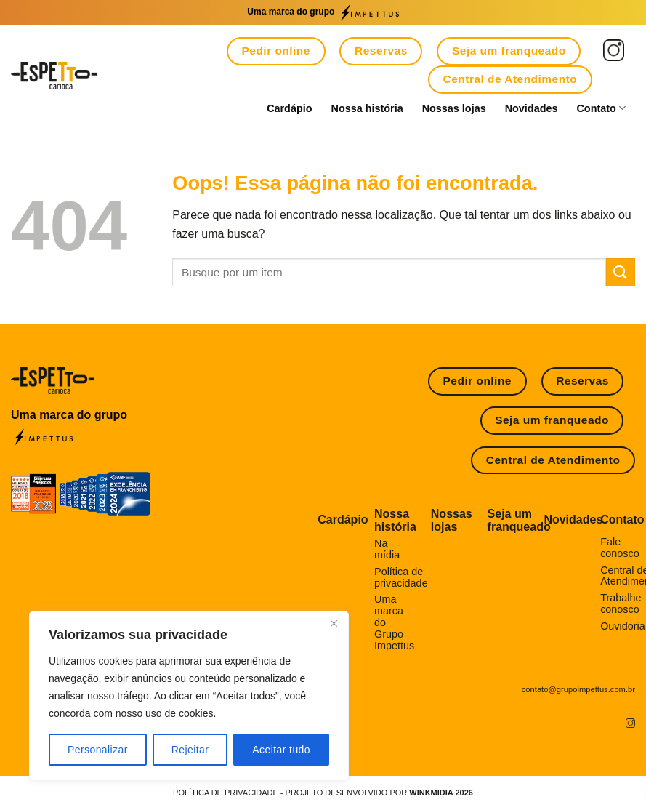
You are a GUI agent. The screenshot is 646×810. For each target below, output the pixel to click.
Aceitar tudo (281, 749)
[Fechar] (333, 623)
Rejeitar (190, 749)
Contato (601, 108)
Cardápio (289, 108)
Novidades (531, 108)
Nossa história (367, 108)
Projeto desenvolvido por (379, 792)
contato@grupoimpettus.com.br (578, 689)
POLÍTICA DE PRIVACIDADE (225, 792)
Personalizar (98, 749)
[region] (189, 696)
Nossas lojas (454, 108)
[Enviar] (620, 272)
